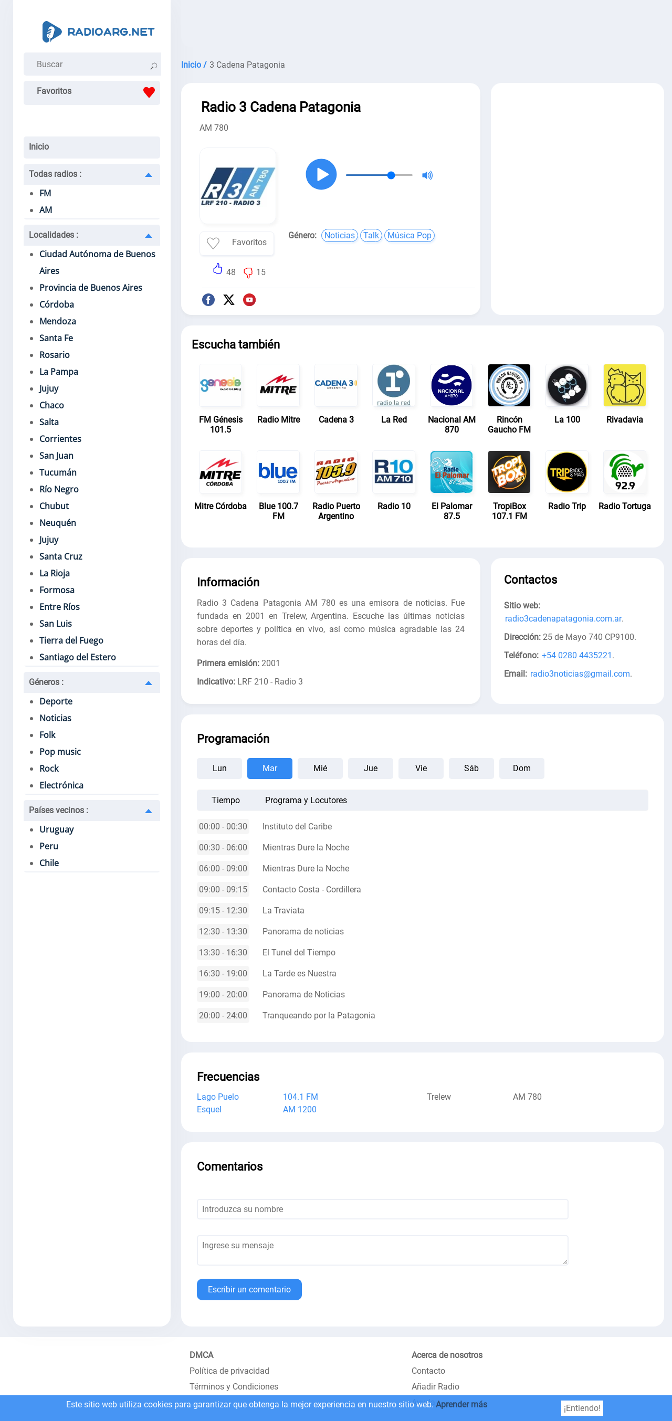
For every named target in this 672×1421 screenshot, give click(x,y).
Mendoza (57, 321)
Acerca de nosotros (447, 1355)
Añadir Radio (435, 1387)
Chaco (51, 405)
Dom (522, 768)
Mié (320, 768)
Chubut (54, 506)
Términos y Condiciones (234, 1387)
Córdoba (56, 304)
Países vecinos (58, 810)
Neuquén (57, 523)
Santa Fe (56, 338)
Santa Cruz (60, 556)
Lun (220, 768)
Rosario (54, 355)
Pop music (60, 751)
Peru (48, 846)
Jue (370, 768)
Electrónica (61, 785)
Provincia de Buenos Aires (90, 287)
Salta (49, 422)
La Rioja (54, 573)
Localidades (53, 235)
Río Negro (59, 489)
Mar (269, 768)
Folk (47, 735)
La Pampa (58, 371)
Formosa (57, 590)
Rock (48, 768)
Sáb (471, 768)
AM (45, 210)
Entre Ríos (59, 607)
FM (45, 193)
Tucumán (58, 472)
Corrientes (60, 439)
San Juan (56, 455)
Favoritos (98, 92)
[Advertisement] (422, 26)
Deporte (55, 701)
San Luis (55, 623)
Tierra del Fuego (71, 640)
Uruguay (56, 829)
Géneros (46, 682)
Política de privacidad (229, 1371)
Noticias (55, 718)
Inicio (39, 147)
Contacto (428, 1371)
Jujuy (48, 388)
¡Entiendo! (582, 1408)
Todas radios (55, 174)
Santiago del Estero (77, 657)
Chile (49, 863)
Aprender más (461, 1404)
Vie (421, 768)
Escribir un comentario (249, 1289)
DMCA (201, 1355)
